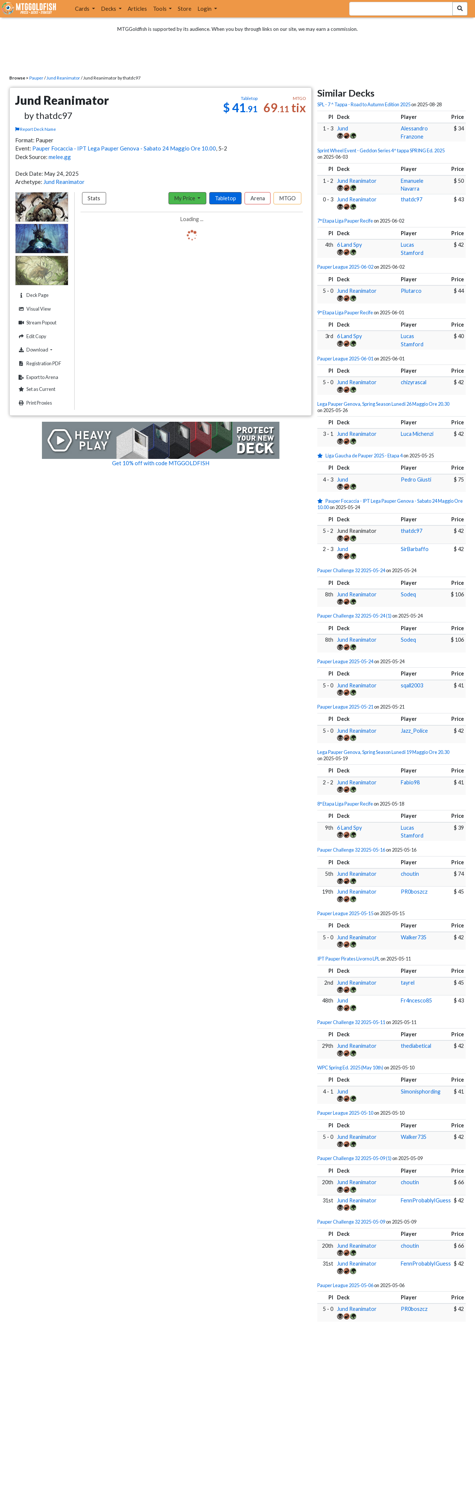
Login (205, 8)
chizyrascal (413, 382)
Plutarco (411, 291)
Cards (83, 8)
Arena (257, 198)
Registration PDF (39, 363)
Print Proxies (34, 402)
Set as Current (36, 389)
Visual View (34, 308)
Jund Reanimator (63, 78)
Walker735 (413, 937)
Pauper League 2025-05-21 (345, 707)
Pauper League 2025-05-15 (345, 913)
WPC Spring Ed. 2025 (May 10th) (350, 1067)
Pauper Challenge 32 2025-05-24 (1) (354, 616)
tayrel (408, 982)
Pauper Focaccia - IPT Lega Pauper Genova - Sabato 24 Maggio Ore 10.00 (124, 148)
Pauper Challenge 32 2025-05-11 (351, 1022)
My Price (185, 198)
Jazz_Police (414, 731)
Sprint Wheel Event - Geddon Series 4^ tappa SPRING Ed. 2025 (381, 150)
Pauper (36, 78)
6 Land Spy (349, 245)
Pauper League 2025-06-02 (345, 267)
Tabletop (225, 198)
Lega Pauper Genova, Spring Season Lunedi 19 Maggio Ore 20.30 (383, 752)
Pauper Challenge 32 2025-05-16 (351, 850)
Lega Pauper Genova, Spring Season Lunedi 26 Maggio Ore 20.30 (383, 404)
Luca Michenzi (417, 434)
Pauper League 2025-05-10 (345, 1113)
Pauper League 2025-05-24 (345, 661)
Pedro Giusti (416, 479)
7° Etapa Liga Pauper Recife (345, 221)
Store (184, 8)
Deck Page (33, 295)
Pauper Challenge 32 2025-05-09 (351, 1222)
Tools (160, 8)
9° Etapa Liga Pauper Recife (345, 312)
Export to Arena (37, 377)
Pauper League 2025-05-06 (345, 1285)
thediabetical (416, 1046)
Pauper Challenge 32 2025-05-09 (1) (354, 1158)
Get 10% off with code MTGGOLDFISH (160, 463)
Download (42, 349)
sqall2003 (412, 685)
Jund (342, 128)
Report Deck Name (35, 129)
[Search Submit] (460, 9)
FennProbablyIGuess (426, 1200)
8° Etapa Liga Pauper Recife (345, 804)
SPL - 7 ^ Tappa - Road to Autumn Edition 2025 (363, 104)
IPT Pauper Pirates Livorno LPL (348, 959)
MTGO (287, 198)
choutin (410, 874)
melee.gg (60, 156)
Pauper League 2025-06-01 (345, 359)
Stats (94, 198)
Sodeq (408, 594)
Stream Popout (36, 322)
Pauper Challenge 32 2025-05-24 (351, 570)
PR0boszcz (414, 891)
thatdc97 (411, 199)
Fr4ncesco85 (416, 1000)
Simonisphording (420, 1091)
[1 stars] (321, 456)
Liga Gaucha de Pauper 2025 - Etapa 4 (364, 456)
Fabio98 (410, 782)
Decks (109, 8)
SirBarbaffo (415, 549)
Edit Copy (31, 336)
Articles (137, 8)
